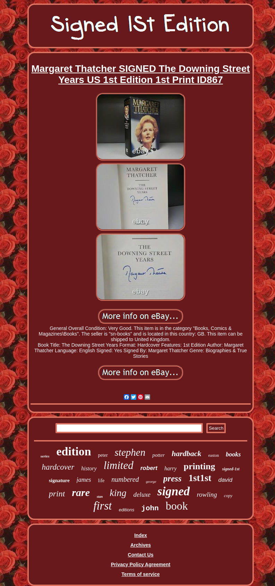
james (84, 479)
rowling (207, 494)
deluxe (142, 494)
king (118, 492)
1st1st (199, 478)
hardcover (58, 467)
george (151, 481)
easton (213, 455)
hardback (186, 453)
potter (158, 455)
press (172, 478)
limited (119, 465)
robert (148, 468)
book (177, 506)
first (102, 506)
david (225, 480)
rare (81, 492)
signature (59, 480)
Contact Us (141, 555)
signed (173, 491)
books (233, 454)
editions (126, 509)
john (149, 508)
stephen (130, 452)
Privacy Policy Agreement (140, 564)
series (45, 456)
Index (140, 535)
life (101, 480)
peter (103, 455)
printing (199, 466)
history (88, 468)
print (57, 493)
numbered (125, 479)
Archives (140, 545)
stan (100, 496)
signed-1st (230, 469)
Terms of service (140, 574)
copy (228, 495)
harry (170, 468)
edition (73, 451)
